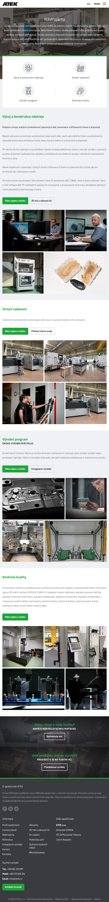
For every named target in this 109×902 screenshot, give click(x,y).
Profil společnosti (10, 825)
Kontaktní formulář (13, 887)
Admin (97, 899)
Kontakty (6, 854)
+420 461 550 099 (15, 869)
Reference (7, 839)
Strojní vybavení (80, 77)
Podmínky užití (36, 839)
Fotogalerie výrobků (41, 469)
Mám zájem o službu (15, 201)
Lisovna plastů (9, 830)
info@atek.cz (15, 879)
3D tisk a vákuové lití (41, 201)
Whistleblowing (37, 852)
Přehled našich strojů (41, 331)
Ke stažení (34, 835)
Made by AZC (62, 899)
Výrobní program (28, 100)
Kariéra (6, 849)
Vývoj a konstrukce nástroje (28, 77)
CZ (89, 4)
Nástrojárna (8, 835)
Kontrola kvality (80, 100)
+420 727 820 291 (17, 874)
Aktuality (33, 825)
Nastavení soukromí (81, 899)
